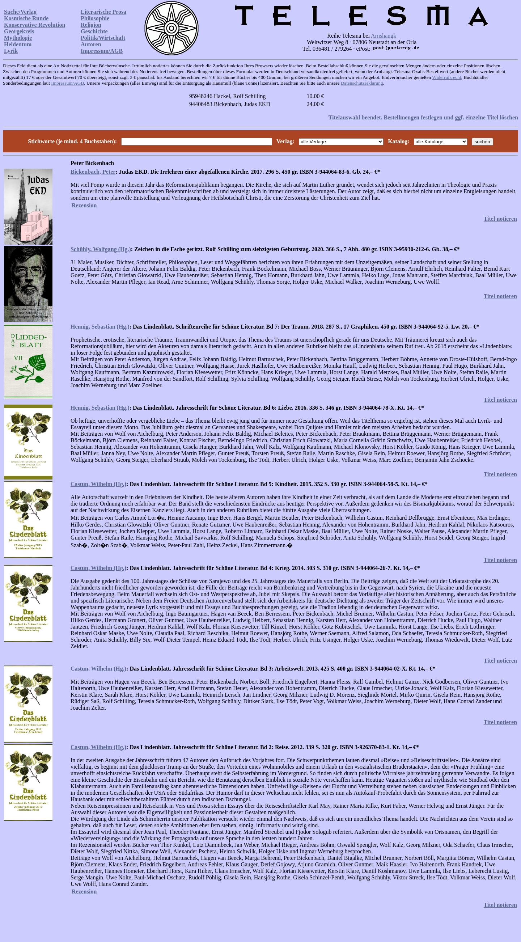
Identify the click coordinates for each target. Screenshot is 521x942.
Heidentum (17, 44)
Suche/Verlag (20, 12)
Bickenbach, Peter (93, 172)
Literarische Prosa (103, 12)
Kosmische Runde (26, 18)
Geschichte (94, 31)
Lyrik (11, 51)
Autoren (91, 44)
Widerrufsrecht (446, 77)
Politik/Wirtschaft (103, 38)
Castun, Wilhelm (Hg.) (98, 484)
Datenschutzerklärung (362, 83)
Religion (91, 25)
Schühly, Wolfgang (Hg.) (101, 249)
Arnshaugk (383, 36)
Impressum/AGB (102, 51)
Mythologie (18, 38)
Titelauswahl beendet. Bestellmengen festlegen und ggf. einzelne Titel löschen (423, 117)
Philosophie (95, 18)
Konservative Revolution (34, 25)
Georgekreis (19, 31)
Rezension (84, 205)
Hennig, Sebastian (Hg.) (100, 327)
